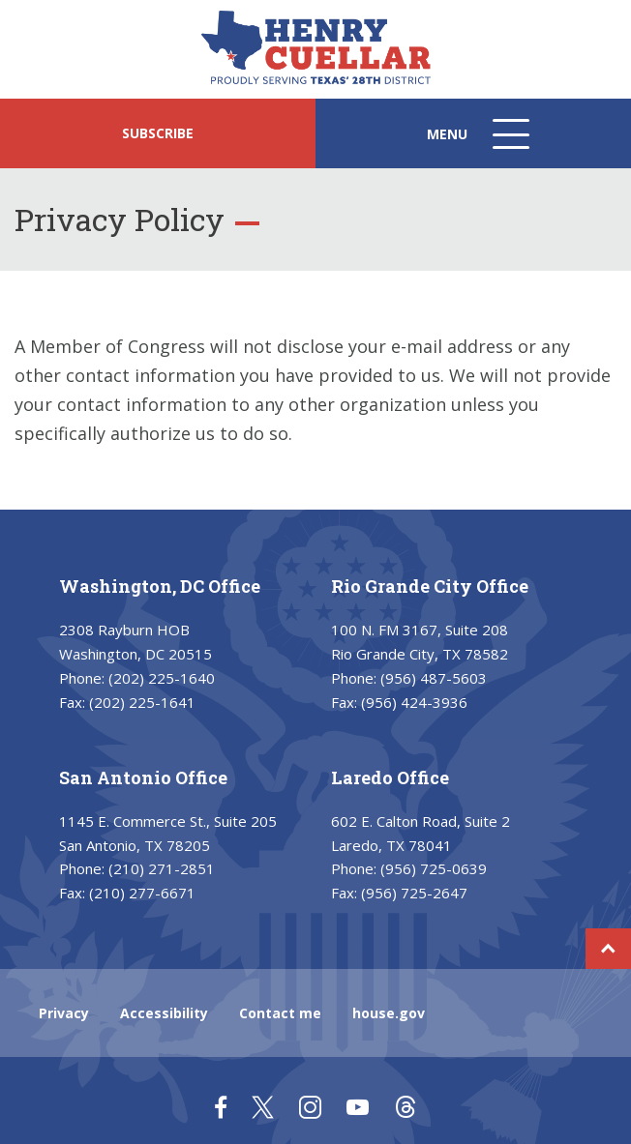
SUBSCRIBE (158, 133)
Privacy (64, 1013)
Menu (480, 143)
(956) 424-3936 (414, 702)
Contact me (280, 1013)
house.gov (388, 1013)
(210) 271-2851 (161, 868)
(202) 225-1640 (161, 678)
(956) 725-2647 (414, 892)
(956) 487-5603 (433, 678)
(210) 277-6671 (142, 892)
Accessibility (164, 1013)
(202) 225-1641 (142, 702)
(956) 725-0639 (433, 868)
